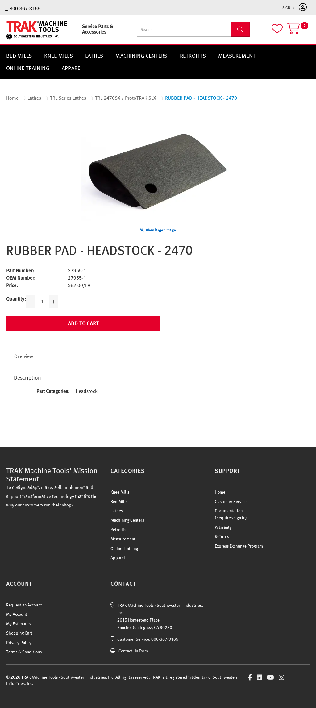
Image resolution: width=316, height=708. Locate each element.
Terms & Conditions (24, 651)
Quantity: (16, 299)
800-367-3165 (25, 8)
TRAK (11, 39)
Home (220, 491)
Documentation (229, 510)
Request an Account (24, 604)
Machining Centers (141, 55)
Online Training (27, 68)
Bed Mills (19, 55)
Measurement (237, 55)
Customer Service (231, 501)
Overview (23, 356)
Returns (222, 536)
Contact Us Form (133, 650)
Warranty (223, 527)
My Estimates (18, 623)
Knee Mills (58, 55)
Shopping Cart (19, 633)
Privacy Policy (18, 642)
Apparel (72, 68)
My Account (16, 614)
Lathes (94, 55)
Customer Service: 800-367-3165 (147, 639)
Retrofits (193, 55)
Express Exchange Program (239, 545)
